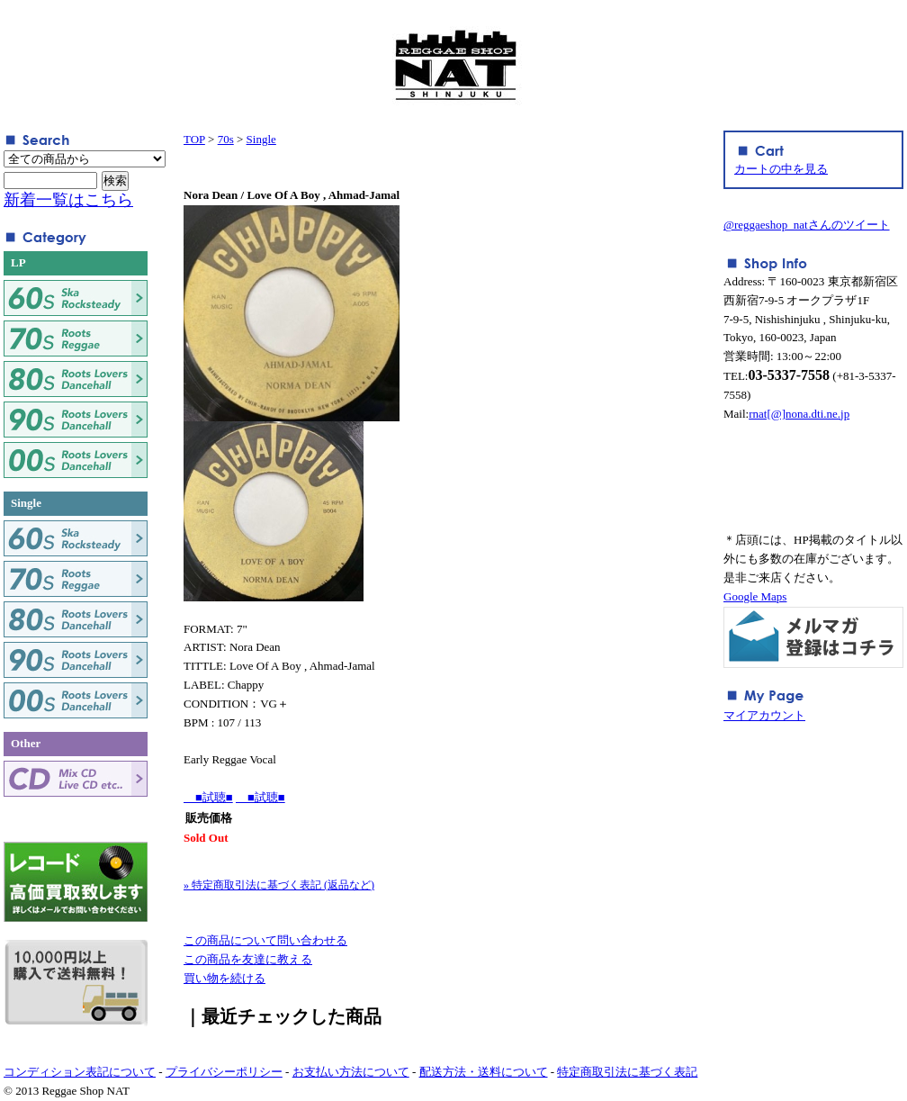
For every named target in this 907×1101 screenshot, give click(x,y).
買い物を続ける (224, 978)
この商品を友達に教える (248, 959)
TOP (194, 139)
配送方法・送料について (483, 1071)
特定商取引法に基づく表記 (627, 1071)
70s (226, 139)
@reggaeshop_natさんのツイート (806, 224)
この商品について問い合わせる (265, 940)
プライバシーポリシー (224, 1071)
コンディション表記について (80, 1071)
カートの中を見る (781, 169)
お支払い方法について (350, 1071)
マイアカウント (764, 715)
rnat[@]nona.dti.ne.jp (799, 413)
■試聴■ (208, 797)
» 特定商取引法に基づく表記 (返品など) (279, 885)
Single (261, 139)
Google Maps (754, 596)
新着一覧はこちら (68, 200)
